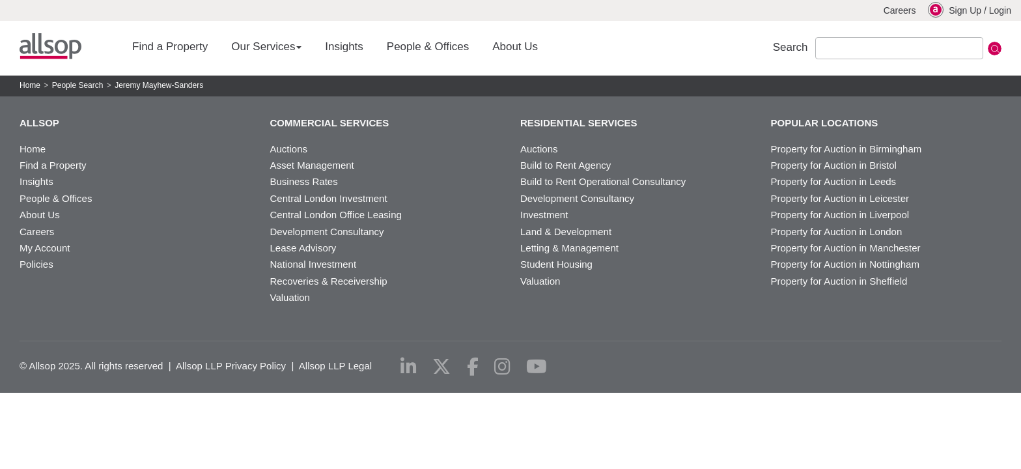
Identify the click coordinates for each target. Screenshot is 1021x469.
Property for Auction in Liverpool (840, 214)
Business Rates (304, 181)
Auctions (289, 148)
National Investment (313, 264)
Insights (344, 46)
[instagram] (502, 367)
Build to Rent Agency (565, 165)
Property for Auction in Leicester (840, 198)
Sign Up (965, 10)
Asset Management (312, 165)
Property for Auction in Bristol (834, 165)
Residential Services (578, 123)
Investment (544, 214)
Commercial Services (329, 123)
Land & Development (565, 231)
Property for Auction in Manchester (846, 247)
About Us (515, 46)
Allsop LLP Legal (335, 365)
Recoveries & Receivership (328, 281)
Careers (900, 10)
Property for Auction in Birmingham (846, 148)
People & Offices (428, 46)
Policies (36, 264)
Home (30, 85)
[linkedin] (408, 367)
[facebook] (472, 367)
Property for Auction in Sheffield (839, 281)
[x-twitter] (441, 367)
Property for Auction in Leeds (834, 181)
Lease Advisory (303, 247)
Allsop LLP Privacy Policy (231, 365)
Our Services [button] (266, 46)
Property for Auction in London (836, 231)
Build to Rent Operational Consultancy (603, 181)
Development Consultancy (327, 231)
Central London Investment (328, 198)
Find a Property (170, 46)
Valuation (290, 297)
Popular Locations (824, 123)
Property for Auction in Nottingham (845, 264)
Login (1000, 10)
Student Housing (556, 264)
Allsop (50, 46)
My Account (45, 247)
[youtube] (536, 367)
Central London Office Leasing (336, 214)
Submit (994, 48)
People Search (78, 85)
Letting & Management (569, 247)
